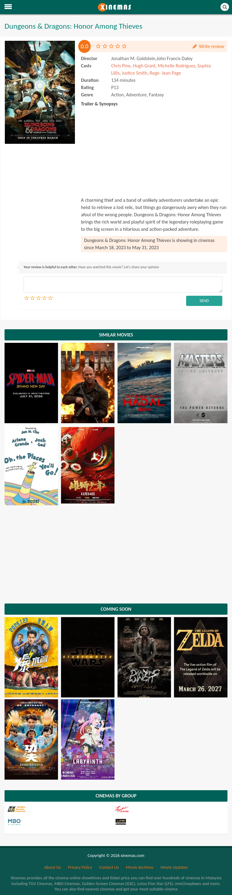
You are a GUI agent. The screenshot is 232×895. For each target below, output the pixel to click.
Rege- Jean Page (165, 73)
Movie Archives (139, 867)
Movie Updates (174, 867)
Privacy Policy (80, 867)
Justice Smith (134, 73)
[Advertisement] (40, 177)
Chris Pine (120, 66)
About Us (52, 867)
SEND (204, 300)
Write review (208, 46)
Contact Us (109, 867)
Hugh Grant (144, 66)
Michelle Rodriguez (176, 66)
